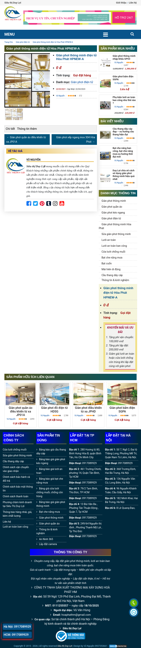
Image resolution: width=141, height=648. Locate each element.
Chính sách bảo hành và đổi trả (16, 478)
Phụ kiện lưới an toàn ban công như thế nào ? (124, 100)
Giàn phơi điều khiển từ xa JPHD (88, 409)
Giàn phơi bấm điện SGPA (122, 409)
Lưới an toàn (109, 239)
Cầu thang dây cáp (112, 275)
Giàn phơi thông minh (114, 200)
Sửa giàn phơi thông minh (116, 234)
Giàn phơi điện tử (82, 82)
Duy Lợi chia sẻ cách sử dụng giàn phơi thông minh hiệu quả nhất (123, 174)
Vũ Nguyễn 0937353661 (95, 646)
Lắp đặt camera (48, 544)
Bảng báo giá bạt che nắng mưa (49, 480)
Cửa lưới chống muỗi (113, 251)
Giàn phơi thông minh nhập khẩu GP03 (124, 57)
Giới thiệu (121, 2)
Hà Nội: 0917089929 (17, 626)
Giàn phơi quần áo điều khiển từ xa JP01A (20, 411)
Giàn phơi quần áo (112, 206)
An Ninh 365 (46, 539)
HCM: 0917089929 (16, 634)
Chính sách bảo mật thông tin (18, 488)
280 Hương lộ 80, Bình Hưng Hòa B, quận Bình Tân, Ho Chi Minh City (85, 453)
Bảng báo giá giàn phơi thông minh (50, 504)
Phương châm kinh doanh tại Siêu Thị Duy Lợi (17, 504)
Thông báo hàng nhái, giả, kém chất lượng (17, 514)
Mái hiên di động (111, 269)
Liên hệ (133, 2)
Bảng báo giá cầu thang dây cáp (51, 451)
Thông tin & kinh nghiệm (115, 280)
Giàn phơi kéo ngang (113, 212)
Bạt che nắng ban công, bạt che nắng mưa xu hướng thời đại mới (123, 152)
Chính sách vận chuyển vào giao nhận (16, 469)
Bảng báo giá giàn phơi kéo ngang (50, 461)
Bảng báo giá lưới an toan (49, 471)
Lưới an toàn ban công (114, 245)
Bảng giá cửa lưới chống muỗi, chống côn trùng (49, 492)
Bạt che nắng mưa (112, 257)
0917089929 (89, 463)
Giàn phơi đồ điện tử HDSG (54, 409)
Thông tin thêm (27, 129)
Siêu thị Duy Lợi (72, 628)
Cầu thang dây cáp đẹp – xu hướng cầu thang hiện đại (123, 131)
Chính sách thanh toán (15, 496)
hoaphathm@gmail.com (76, 614)
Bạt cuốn (107, 263)
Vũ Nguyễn (60, 96)
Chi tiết (10, 129)
